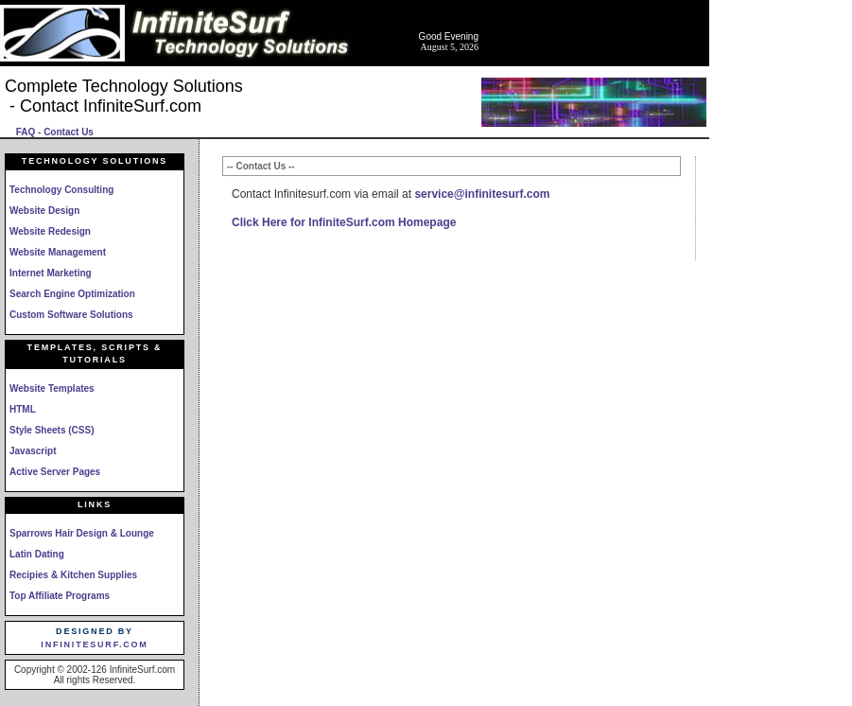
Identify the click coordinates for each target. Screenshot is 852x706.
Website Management (57, 252)
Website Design (44, 210)
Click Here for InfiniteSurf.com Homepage (344, 222)
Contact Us (68, 132)
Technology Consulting (61, 190)
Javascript (32, 451)
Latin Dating (36, 554)
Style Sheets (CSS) (51, 430)
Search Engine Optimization (72, 294)
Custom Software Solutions (71, 314)
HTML (22, 409)
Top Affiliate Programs (59, 596)
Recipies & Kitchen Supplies (73, 575)
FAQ (26, 132)
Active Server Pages (54, 472)
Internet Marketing (50, 273)
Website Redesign (50, 231)
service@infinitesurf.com (481, 194)
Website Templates (52, 388)
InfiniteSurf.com (94, 644)
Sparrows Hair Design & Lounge (81, 533)
